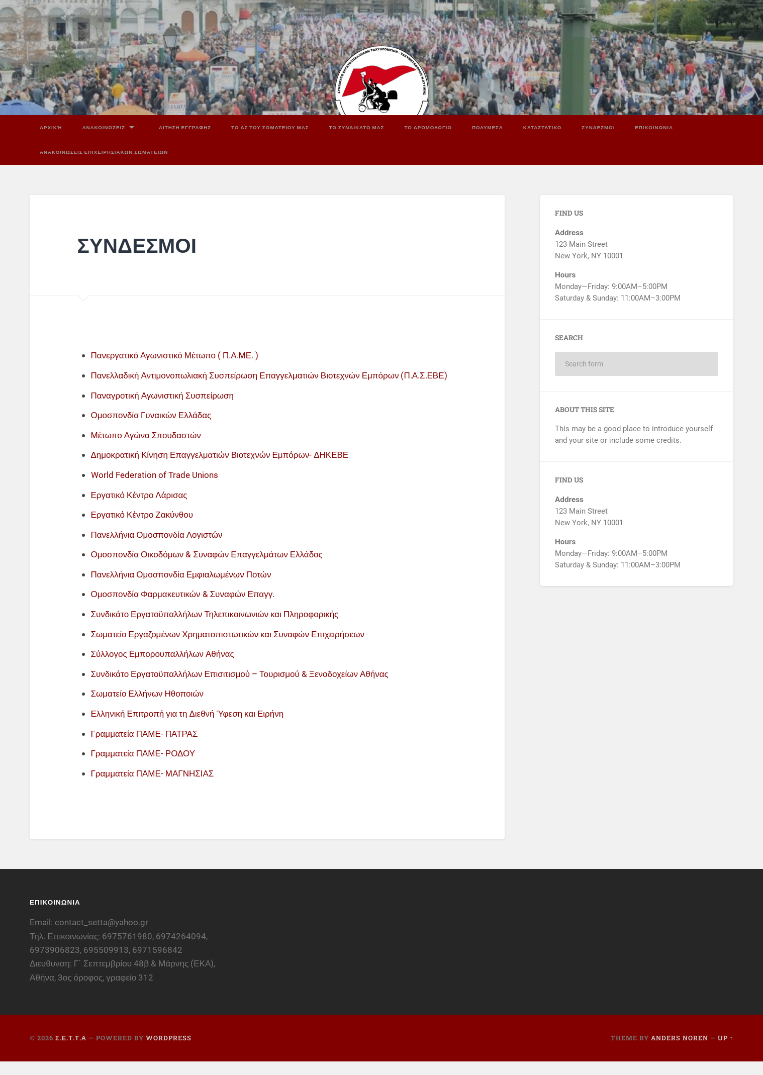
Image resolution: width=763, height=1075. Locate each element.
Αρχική (51, 125)
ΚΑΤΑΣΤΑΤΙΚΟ (542, 125)
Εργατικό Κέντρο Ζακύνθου (145, 528)
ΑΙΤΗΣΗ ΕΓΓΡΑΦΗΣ (185, 125)
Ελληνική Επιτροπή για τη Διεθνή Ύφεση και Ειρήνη (193, 727)
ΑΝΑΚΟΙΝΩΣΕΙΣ (104, 125)
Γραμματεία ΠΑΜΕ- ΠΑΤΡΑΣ (147, 747)
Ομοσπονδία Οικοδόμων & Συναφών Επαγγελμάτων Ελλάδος (213, 567)
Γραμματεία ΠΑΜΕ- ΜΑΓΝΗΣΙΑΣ (156, 786)
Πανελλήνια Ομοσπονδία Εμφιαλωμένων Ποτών (186, 587)
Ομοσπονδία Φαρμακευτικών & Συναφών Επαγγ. (188, 607)
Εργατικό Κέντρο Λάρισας (142, 508)
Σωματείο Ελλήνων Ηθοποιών (150, 707)
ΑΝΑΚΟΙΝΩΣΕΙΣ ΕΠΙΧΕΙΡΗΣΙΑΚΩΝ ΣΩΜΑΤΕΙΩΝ (104, 150)
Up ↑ (725, 1051)
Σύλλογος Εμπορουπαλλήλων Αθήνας (167, 667)
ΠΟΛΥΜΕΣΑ (487, 125)
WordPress (169, 1051)
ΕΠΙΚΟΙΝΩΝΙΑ (654, 125)
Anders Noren (679, 1051)
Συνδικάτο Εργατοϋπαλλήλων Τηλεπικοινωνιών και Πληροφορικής (222, 627)
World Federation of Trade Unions (157, 488)
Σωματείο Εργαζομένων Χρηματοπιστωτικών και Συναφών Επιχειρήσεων (235, 647)
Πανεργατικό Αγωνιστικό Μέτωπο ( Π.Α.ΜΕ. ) (180, 353)
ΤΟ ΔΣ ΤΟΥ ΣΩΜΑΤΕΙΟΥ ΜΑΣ (270, 125)
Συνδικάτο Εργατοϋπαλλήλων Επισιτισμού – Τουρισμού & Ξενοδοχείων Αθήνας (248, 687)
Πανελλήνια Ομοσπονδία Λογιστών (160, 548)
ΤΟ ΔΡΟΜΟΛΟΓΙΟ (428, 125)
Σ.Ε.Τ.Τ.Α (70, 1051)
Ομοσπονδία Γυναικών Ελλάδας (154, 428)
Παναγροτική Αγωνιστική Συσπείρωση (166, 409)
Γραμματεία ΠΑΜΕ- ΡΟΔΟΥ (146, 766)
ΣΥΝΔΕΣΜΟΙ (598, 125)
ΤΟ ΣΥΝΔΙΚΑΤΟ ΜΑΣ (357, 125)
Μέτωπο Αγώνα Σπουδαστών (149, 448)
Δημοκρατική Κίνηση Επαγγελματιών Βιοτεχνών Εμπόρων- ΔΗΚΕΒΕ (227, 468)
